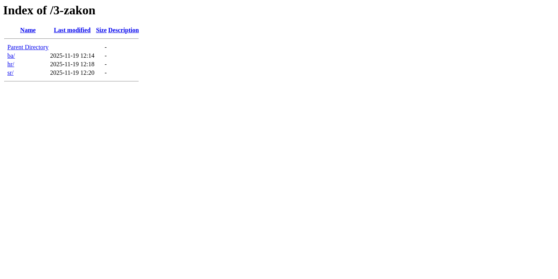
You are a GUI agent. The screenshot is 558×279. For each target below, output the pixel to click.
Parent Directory (27, 47)
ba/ (11, 55)
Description (123, 30)
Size (101, 30)
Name (28, 30)
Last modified (72, 30)
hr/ (10, 64)
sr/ (10, 72)
